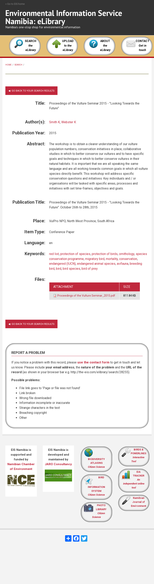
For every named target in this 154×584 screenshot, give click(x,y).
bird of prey (90, 269)
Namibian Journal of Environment (138, 501)
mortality (112, 259)
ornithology (126, 254)
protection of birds (105, 254)
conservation (128, 259)
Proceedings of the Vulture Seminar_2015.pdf (86, 295)
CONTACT (142, 41)
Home (8, 65)
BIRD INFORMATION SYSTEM (96, 486)
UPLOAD (68, 45)
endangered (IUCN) (62, 264)
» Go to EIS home (15, 3)
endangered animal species (96, 264)
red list (54, 254)
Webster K (68, 122)
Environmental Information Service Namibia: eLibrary (63, 17)
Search (18, 65)
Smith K (54, 122)
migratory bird (94, 259)
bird (58, 269)
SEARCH (30, 45)
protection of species (75, 254)
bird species (71, 269)
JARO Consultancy (58, 464)
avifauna (122, 264)
